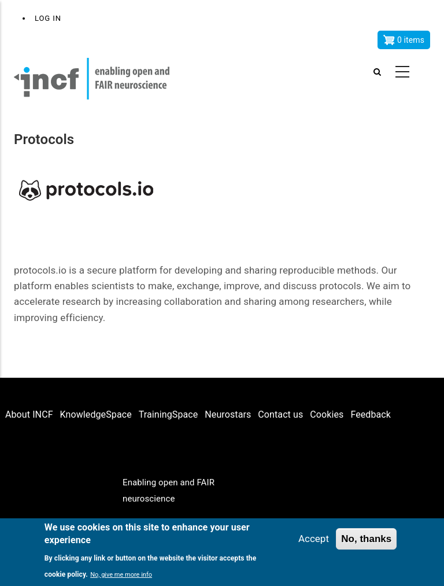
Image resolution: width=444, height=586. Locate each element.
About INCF (29, 414)
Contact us (280, 414)
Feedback (370, 414)
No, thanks (366, 539)
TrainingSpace (168, 414)
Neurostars (228, 414)
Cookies (326, 414)
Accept (313, 539)
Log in (48, 18)
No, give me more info (121, 575)
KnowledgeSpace (96, 414)
